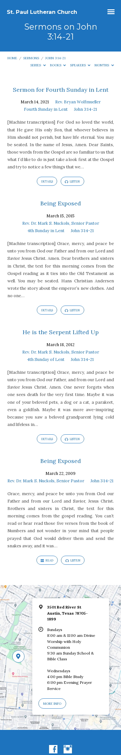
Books (58, 65)
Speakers (80, 65)
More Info (52, 704)
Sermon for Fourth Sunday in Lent (60, 89)
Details (47, 181)
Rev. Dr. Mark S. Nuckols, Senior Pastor (60, 223)
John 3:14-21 (55, 58)
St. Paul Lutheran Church (42, 12)
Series (38, 65)
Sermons (31, 58)
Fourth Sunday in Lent (46, 109)
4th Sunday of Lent (46, 359)
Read (47, 560)
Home (12, 58)
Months (104, 65)
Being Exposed (60, 203)
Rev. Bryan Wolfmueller (78, 102)
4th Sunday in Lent (46, 230)
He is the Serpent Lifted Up (61, 332)
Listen (72, 182)
